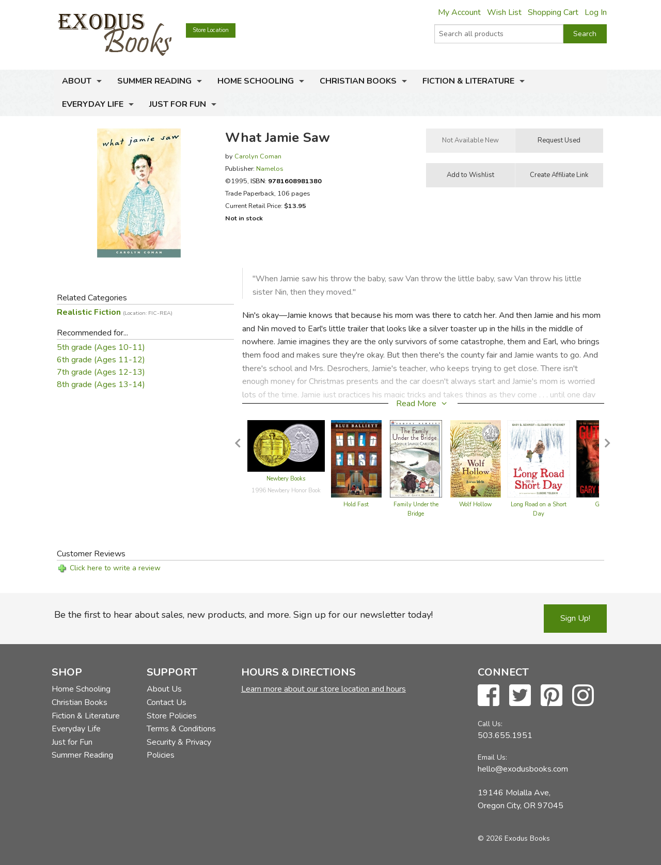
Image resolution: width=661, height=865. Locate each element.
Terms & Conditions (181, 728)
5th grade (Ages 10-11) (101, 347)
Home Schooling (255, 81)
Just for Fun (177, 104)
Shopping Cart (553, 12)
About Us (164, 689)
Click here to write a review (115, 568)
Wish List (504, 12)
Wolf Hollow (475, 504)
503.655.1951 (505, 735)
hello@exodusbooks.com (523, 769)
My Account (459, 12)
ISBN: (286, 181)
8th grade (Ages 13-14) (101, 384)
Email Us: (492, 757)
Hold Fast (356, 504)
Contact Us (166, 702)
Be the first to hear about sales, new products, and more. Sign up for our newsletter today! (243, 614)
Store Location (211, 30)
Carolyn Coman (257, 156)
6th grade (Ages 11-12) (101, 359)
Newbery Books (285, 479)
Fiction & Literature (468, 81)
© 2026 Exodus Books (514, 838)
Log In (596, 12)
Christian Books (358, 81)
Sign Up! (575, 618)
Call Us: (490, 724)
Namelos (270, 168)
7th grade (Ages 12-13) (101, 372)
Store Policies (172, 716)
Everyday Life (92, 104)
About (76, 81)
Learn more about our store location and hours (323, 689)
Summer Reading (154, 81)
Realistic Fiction (114, 312)
